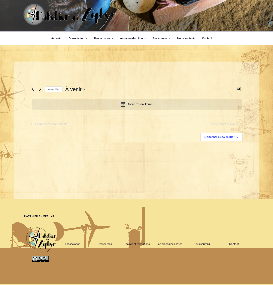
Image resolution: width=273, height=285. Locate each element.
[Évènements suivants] (40, 89)
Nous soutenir (186, 38)
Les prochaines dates (169, 243)
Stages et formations (137, 243)
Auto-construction (133, 38)
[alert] (137, 104)
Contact (207, 38)
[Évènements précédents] (33, 89)
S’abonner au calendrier (220, 136)
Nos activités (104, 38)
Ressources (162, 38)
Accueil (56, 38)
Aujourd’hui (53, 89)
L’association (78, 38)
